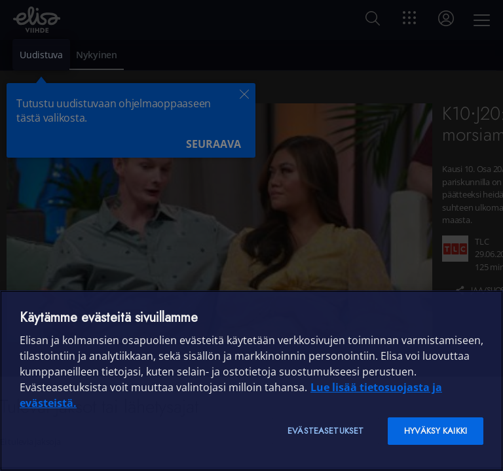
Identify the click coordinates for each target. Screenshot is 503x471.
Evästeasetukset (325, 431)
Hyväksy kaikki (435, 431)
